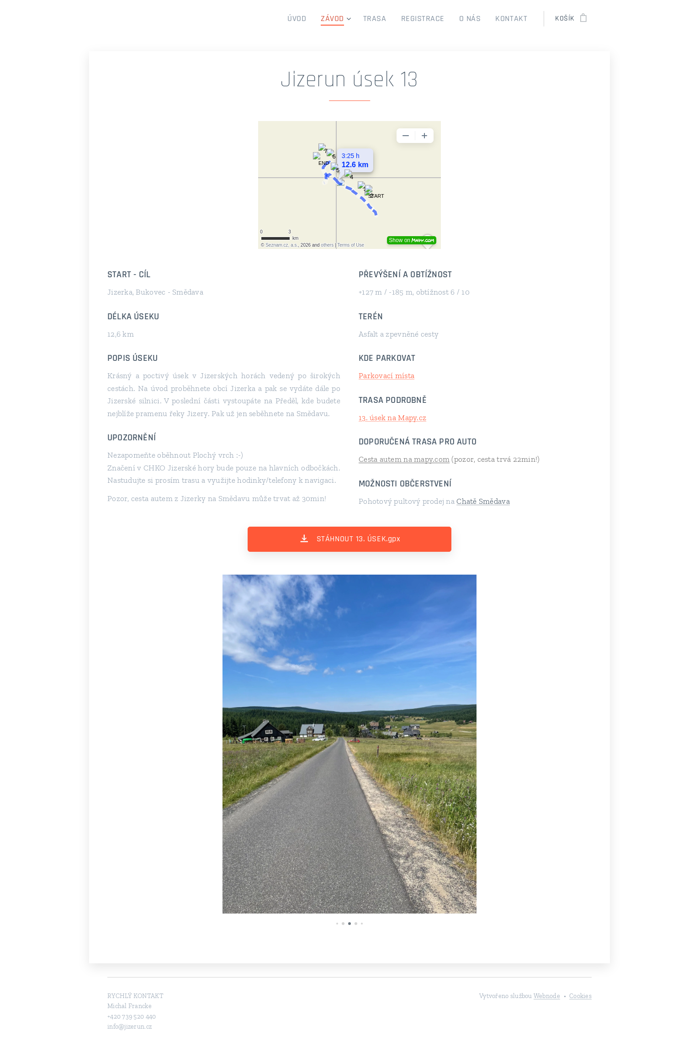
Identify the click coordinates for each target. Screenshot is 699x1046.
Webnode (547, 996)
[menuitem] (315, 18)
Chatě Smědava (483, 501)
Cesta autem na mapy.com (404, 459)
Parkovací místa (386, 375)
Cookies (580, 996)
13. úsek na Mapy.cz (392, 417)
